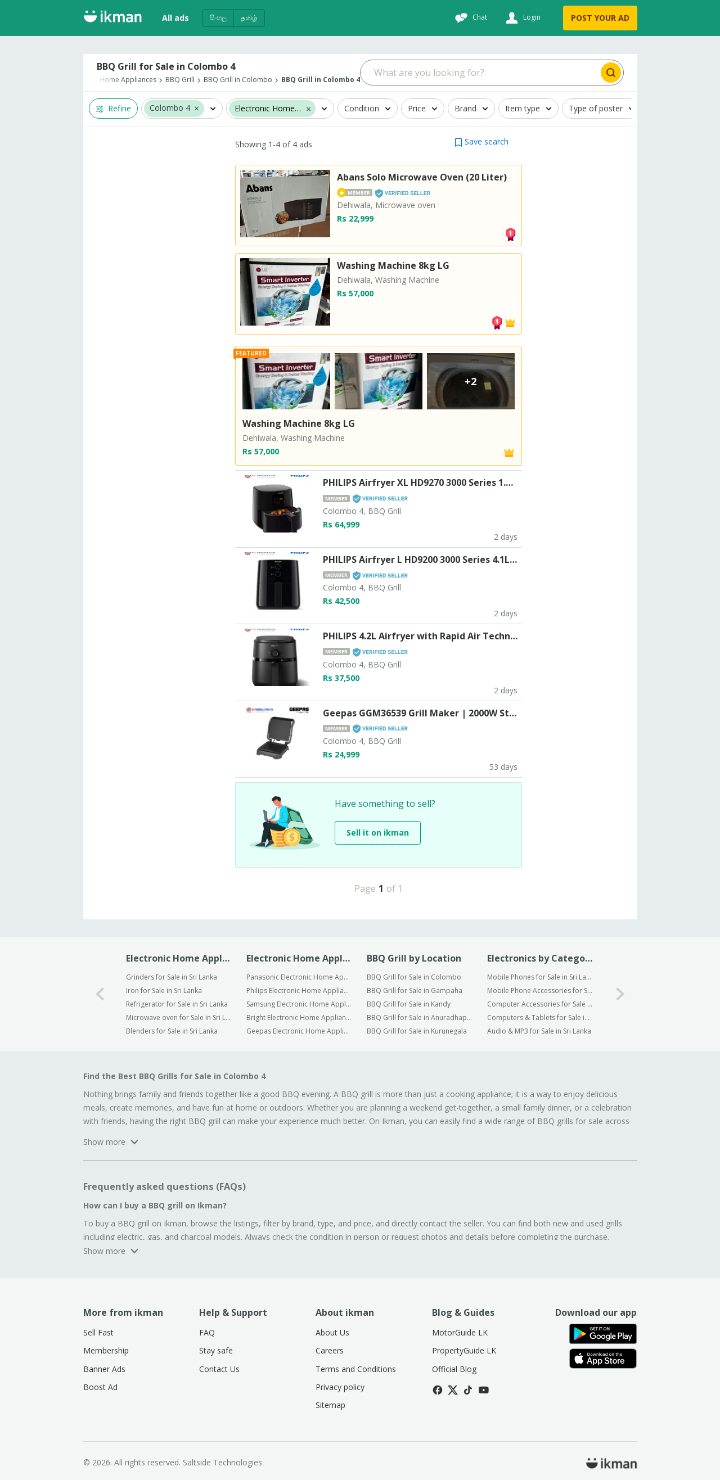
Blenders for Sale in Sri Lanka (172, 1031)
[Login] (522, 18)
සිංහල (218, 17)
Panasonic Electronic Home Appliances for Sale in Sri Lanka (299, 977)
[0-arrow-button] (100, 994)
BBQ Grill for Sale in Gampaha (414, 990)
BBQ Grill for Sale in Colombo (414, 977)
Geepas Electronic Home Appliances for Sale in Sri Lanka (299, 1031)
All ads (175, 17)
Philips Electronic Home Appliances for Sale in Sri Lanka (299, 990)
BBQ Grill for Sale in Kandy (409, 1004)
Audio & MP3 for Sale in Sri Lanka (539, 1031)
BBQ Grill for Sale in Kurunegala (417, 1031)
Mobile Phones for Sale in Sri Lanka (539, 977)
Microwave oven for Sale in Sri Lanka (178, 1017)
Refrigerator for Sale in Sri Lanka (177, 1004)
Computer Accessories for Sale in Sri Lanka (539, 1004)
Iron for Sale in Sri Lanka (164, 990)
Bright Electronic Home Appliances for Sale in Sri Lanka (299, 1017)
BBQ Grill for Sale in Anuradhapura (419, 1017)
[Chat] (469, 18)
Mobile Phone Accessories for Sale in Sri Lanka (539, 990)
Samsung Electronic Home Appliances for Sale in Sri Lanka (299, 1004)
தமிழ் (249, 17)
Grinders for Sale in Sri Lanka (171, 977)
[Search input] (479, 72)
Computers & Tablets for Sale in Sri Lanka (539, 1017)
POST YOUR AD (600, 17)
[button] (197, 107)
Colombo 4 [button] (170, 108)
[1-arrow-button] (620, 994)
